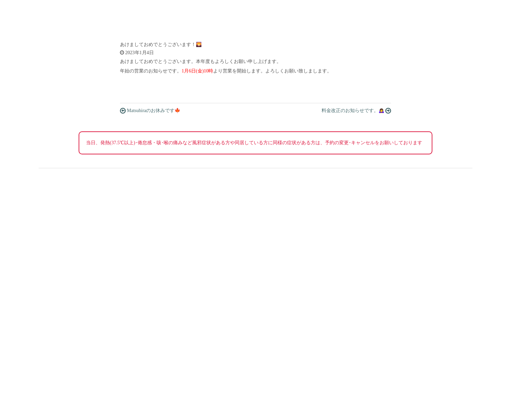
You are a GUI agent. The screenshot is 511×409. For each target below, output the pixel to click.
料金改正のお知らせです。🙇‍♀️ (356, 110)
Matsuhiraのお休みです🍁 (150, 110)
